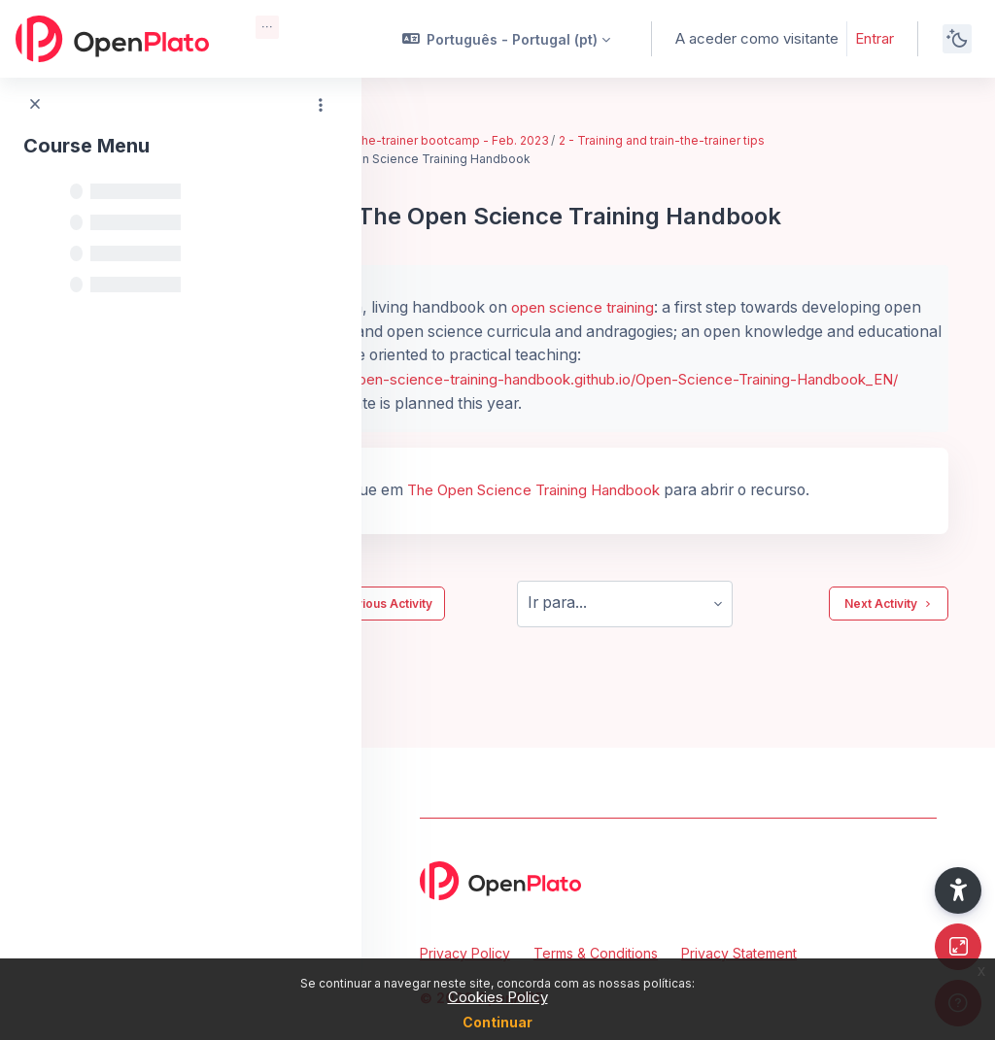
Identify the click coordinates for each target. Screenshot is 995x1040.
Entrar (874, 38)
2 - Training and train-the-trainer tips (769, 140)
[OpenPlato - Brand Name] (112, 39)
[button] (507, 39)
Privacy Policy (465, 953)
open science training (682, 307)
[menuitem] (267, 27)
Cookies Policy (498, 997)
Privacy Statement (739, 953)
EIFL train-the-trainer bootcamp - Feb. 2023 (532, 140)
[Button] (958, 946)
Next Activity (888, 627)
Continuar (497, 1022)
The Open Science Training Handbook (639, 513)
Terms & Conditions (595, 953)
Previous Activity (480, 627)
